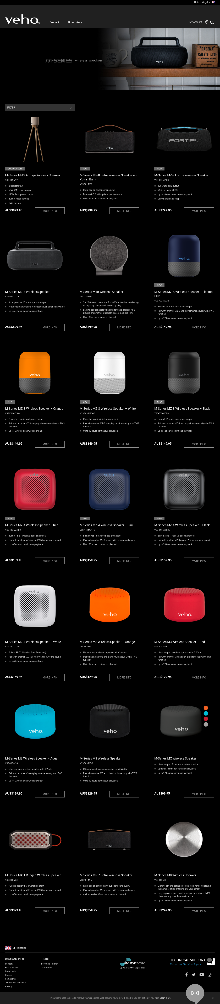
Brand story (75, 22)
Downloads (10, 971)
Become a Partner (49, 963)
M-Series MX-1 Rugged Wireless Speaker (33, 875)
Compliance (10, 978)
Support (9, 963)
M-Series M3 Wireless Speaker (101, 758)
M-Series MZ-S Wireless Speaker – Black (182, 408)
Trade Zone (46, 967)
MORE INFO (50, 211)
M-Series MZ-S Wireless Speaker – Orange (34, 408)
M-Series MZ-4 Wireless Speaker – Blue (107, 525)
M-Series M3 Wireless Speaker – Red (179, 642)
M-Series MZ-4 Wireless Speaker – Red (31, 525)
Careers (8, 975)
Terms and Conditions (15, 982)
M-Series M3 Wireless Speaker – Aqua (31, 758)
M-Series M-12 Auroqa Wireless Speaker (32, 175)
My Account (195, 22)
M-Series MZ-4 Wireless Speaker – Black (182, 525)
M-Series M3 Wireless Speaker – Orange (107, 642)
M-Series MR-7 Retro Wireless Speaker (106, 875)
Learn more (165, 997)
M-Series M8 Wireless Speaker (175, 875)
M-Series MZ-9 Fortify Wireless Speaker (181, 175)
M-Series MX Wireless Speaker (175, 758)
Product (54, 22)
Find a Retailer (11, 967)
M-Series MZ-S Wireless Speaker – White (108, 408)
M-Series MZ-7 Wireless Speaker (27, 292)
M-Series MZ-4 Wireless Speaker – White (33, 642)
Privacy (8, 986)
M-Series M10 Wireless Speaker (101, 292)
